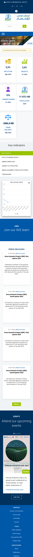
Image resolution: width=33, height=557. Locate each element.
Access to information (13, 2)
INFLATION (8, 71)
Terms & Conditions (16, 542)
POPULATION (24, 101)
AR (21, 6)
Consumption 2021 (16, 502)
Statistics (16, 521)
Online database (16, 494)
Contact (24, 2)
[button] (29, 50)
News (16, 513)
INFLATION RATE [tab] (6, 153)
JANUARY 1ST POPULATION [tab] (10, 166)
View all (16, 369)
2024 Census (17, 498)
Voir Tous (17, 462)
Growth (24, 71)
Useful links (16, 483)
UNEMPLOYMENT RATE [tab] (8, 161)
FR (17, 6)
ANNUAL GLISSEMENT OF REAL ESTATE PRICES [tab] (15, 170)
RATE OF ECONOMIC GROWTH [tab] (10, 157)
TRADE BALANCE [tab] (6, 174)
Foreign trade (16, 505)
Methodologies (16, 524)
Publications (16, 517)
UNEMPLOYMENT (8, 99)
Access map (16, 479)
